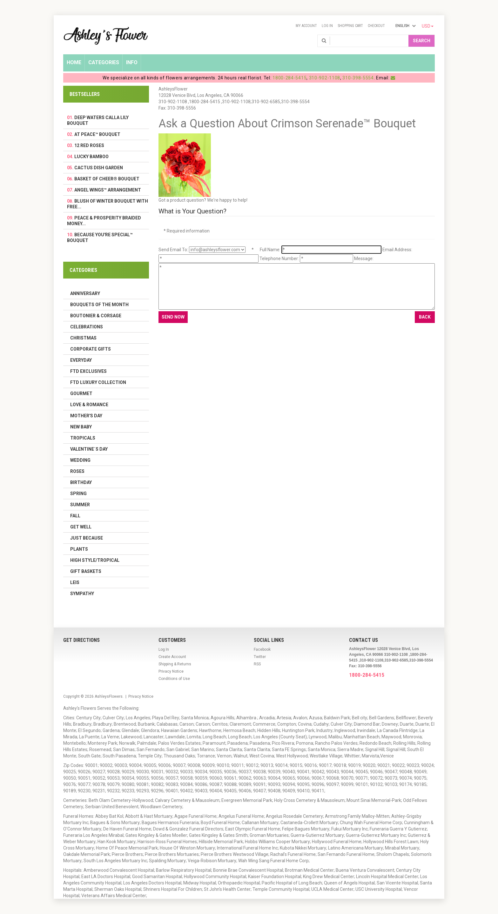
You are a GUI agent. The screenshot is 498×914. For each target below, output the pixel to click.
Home (74, 62)
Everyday (81, 360)
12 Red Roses (89, 145)
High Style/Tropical (94, 560)
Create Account (172, 657)
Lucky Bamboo (91, 156)
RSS (257, 664)
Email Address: (397, 249)
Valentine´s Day (89, 449)
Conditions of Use (174, 678)
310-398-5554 (358, 77)
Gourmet (81, 393)
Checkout (376, 26)
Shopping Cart (350, 26)
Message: (364, 258)
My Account (306, 26)
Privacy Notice (171, 671)
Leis (74, 582)
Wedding (80, 460)
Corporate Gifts (90, 349)
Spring (78, 493)
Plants (79, 549)
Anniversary (85, 293)
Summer (80, 504)
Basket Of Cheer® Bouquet (106, 178)
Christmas (83, 337)
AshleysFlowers (109, 696)
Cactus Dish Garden (98, 167)
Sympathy (82, 593)
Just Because (86, 538)
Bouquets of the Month (99, 304)
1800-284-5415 (289, 77)
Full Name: (270, 249)
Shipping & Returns (174, 664)
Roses (77, 471)
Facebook (262, 649)
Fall (75, 515)
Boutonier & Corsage (95, 315)
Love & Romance (89, 404)
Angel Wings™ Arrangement (107, 189)
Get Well (80, 526)
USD (428, 26)
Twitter (260, 657)
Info (132, 62)
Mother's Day (86, 415)
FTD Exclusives (88, 371)
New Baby (81, 426)
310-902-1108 (324, 77)
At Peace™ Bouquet (97, 134)
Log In (327, 26)
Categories (103, 62)
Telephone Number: (279, 258)
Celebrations (86, 326)
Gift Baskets (85, 571)
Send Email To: (173, 249)
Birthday (81, 482)
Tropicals (82, 437)
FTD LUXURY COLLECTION (98, 382)
